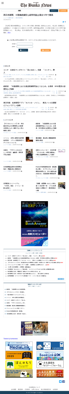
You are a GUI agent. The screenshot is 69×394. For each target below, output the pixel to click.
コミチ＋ (18, 74)
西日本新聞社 (19, 18)
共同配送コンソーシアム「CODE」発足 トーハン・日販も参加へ (13, 186)
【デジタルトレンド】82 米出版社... (16, 292)
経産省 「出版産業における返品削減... (16, 289)
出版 (14, 132)
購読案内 (20, 389)
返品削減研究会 (17, 93)
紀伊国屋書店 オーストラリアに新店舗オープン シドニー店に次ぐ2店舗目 (26, 276)
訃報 (41, 253)
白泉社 (32, 74)
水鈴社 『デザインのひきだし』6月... (16, 303)
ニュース (5, 18)
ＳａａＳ (5, 74)
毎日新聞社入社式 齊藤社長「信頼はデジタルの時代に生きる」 (23, 271)
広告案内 (27, 389)
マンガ (23, 74)
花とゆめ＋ (9, 76)
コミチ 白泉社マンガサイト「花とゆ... (16, 300)
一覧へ (60, 278)
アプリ (9, 107)
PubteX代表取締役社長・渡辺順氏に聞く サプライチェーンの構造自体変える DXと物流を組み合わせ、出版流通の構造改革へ (46, 171)
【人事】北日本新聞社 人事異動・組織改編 (18, 267)
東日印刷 (18, 109)
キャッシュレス (13, 91)
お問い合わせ (35, 389)
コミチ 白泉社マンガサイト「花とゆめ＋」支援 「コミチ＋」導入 (24, 256)
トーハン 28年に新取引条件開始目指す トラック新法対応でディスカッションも (13, 140)
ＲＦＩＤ (5, 91)
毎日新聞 (24, 109)
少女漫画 (27, 74)
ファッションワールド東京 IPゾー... (16, 308)
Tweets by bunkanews (11, 338)
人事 (33, 253)
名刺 (8, 109)
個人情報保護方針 (46, 389)
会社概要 (13, 389)
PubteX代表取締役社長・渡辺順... (15, 311)
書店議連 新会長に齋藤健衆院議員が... (16, 305)
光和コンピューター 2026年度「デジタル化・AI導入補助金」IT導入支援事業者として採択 (46, 152)
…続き (27, 81)
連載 (44, 192)
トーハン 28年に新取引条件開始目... (16, 297)
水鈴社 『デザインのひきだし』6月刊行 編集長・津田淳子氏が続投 (13, 152)
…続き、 (9, 32)
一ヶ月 (37, 286)
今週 (33, 286)
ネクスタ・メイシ (24, 107)
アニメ (5, 107)
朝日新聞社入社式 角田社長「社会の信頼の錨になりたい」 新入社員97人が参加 (28, 273)
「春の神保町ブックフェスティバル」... (16, 294)
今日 (29, 286)
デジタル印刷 (21, 91)
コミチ (13, 74)
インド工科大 (15, 107)
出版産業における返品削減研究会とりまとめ (37, 91)
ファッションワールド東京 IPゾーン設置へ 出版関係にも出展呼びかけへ (26, 264)
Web (10, 74)
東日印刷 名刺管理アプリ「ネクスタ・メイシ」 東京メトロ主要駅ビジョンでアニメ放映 (30, 260)
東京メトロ (13, 109)
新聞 (9, 18)
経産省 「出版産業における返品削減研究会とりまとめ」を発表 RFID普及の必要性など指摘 (46, 126)
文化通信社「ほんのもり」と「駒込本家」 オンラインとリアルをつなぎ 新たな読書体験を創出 (31, 269)
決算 (12, 18)
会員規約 (55, 389)
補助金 (10, 93)
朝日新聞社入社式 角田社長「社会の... (16, 313)
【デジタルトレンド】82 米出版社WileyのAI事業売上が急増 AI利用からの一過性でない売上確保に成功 (33, 262)
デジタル (5, 132)
